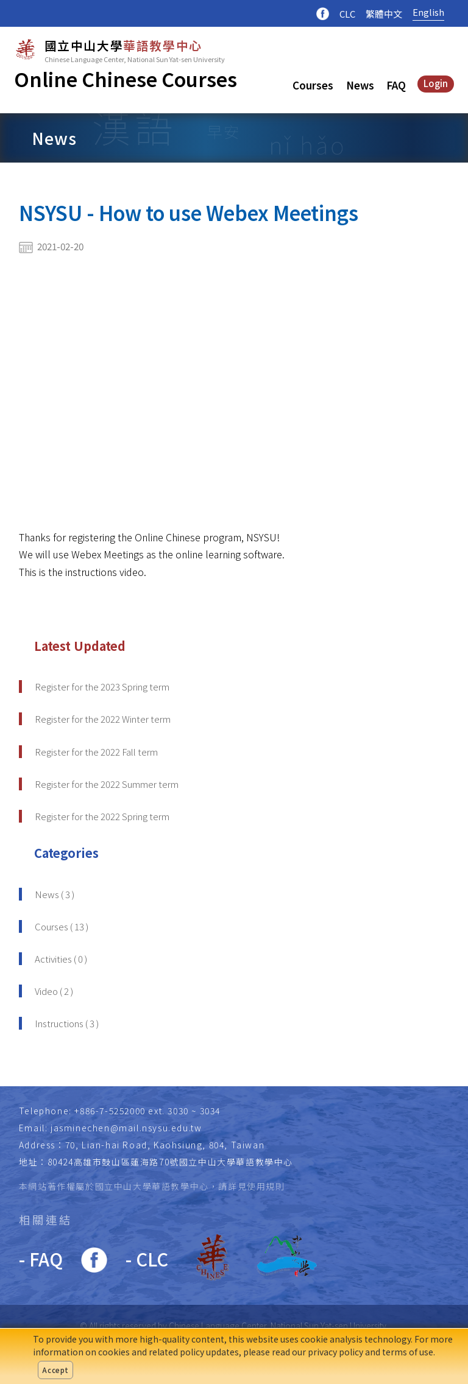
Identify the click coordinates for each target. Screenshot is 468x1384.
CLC (347, 13)
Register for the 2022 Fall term (96, 751)
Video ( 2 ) (54, 991)
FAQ (396, 85)
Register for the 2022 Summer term (107, 784)
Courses (312, 85)
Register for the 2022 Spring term (102, 816)
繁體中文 (384, 13)
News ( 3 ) (54, 894)
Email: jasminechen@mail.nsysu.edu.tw (110, 1128)
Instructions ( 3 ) (67, 1023)
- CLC (147, 1258)
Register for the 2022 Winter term (103, 718)
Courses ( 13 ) (61, 926)
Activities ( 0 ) (61, 958)
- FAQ (41, 1258)
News (360, 85)
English (428, 11)
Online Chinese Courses (125, 79)
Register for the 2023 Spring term (102, 686)
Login (436, 83)
